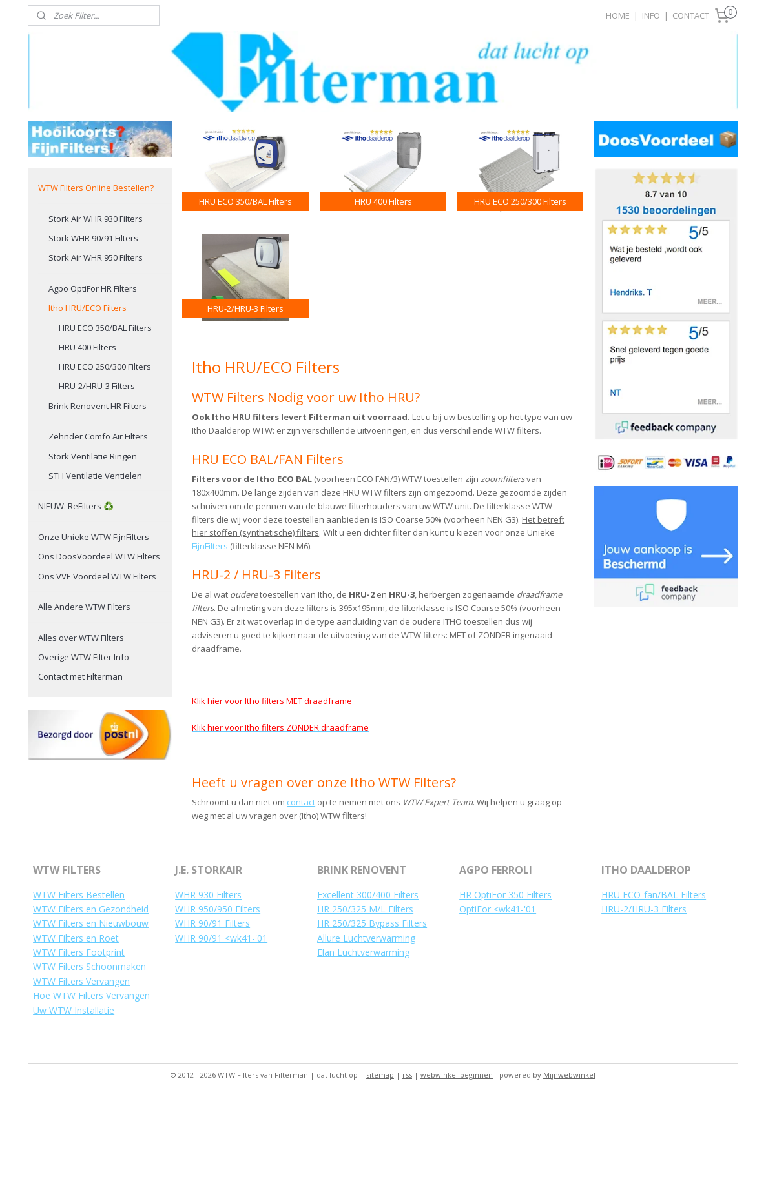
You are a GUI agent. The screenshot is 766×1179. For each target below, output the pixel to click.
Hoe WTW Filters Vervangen (91, 1076)
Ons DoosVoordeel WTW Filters (99, 637)
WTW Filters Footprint (79, 1033)
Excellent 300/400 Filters (368, 975)
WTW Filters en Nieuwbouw (91, 1004)
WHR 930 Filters (208, 975)
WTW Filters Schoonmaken (89, 1047)
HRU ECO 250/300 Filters (105, 447)
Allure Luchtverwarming (366, 1019)
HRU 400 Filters (87, 428)
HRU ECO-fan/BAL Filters (653, 975)
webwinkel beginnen (456, 1155)
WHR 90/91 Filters (212, 1004)
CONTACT (690, 15)
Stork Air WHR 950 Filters (95, 338)
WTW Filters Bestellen (79, 975)
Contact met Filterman (80, 757)
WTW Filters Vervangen (81, 1062)
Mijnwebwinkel (569, 1155)
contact (301, 883)
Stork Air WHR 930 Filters (95, 299)
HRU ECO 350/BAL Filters (105, 408)
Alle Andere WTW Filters (84, 687)
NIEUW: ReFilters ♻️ (76, 586)
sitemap (380, 1155)
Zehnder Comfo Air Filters (98, 517)
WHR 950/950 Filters (217, 989)
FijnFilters (210, 626)
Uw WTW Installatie (73, 1091)
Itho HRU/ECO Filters (87, 388)
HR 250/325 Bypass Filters (372, 1004)
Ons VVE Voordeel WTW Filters (97, 657)
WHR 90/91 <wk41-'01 (221, 1019)
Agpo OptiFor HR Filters (92, 369)
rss (407, 1155)
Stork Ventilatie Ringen (92, 537)
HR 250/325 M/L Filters (365, 989)
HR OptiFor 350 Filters (505, 975)
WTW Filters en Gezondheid (91, 989)
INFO (651, 15)
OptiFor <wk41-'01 (497, 989)
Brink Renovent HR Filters (97, 486)
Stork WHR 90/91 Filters (93, 319)
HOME (618, 15)
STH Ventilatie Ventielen (95, 556)
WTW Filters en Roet (76, 1019)
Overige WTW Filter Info (83, 737)
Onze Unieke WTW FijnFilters (93, 617)
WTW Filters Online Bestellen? (96, 268)
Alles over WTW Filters (81, 718)
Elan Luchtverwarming (363, 1033)
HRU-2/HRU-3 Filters (97, 466)
